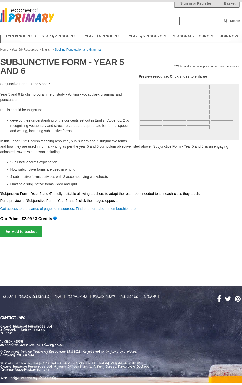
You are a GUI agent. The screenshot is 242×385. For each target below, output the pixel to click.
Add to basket (21, 231)
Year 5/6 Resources (25, 49)
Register (204, 3)
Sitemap (150, 296)
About (8, 296)
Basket (230, 3)
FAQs (58, 296)
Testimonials (77, 296)
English (46, 49)
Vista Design (48, 378)
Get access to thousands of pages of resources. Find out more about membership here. (68, 208)
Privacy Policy (104, 296)
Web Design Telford (16, 378)
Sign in (186, 3)
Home (4, 49)
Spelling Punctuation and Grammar (78, 49)
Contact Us (129, 296)
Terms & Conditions (33, 296)
